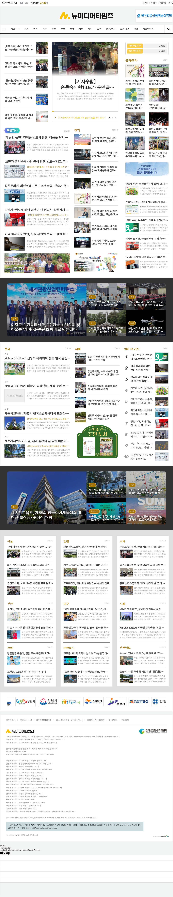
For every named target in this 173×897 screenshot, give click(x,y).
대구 (66, 603)
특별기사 (15, 28)
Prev (109, 117)
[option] (26, 701)
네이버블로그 (26, 3)
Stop (112, 117)
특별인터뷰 (148, 28)
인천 (53, 28)
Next (116, 117)
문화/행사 (110, 28)
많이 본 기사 (131, 349)
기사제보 (145, 3)
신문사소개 (10, 720)
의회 (35, 28)
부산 (10, 603)
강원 (63, 28)
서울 (44, 28)
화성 (81, 28)
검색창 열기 (168, 29)
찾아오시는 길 (26, 720)
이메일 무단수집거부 (96, 720)
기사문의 (154, 3)
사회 (90, 28)
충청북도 (68, 648)
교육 (99, 28)
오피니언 (124, 28)
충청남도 (125, 648)
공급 (136, 28)
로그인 (170, 3)
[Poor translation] (7, 853)
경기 (26, 28)
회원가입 (163, 3)
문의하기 (125, 720)
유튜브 (22, 3)
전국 (72, 28)
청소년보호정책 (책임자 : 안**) (69, 720)
